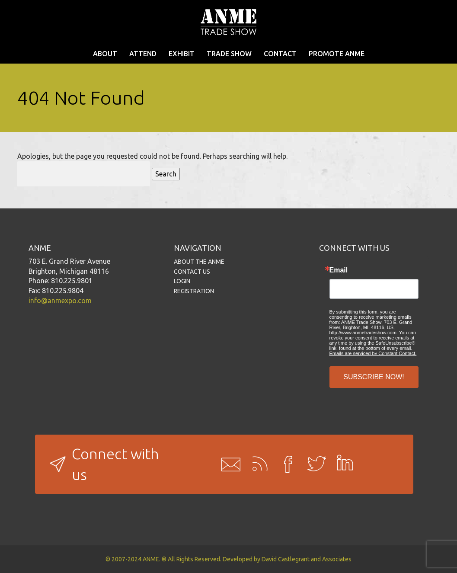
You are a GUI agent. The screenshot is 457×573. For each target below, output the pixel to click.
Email (338, 270)
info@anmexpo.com (60, 300)
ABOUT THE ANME (199, 261)
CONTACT (280, 54)
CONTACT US (192, 271)
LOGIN (182, 281)
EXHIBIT (182, 54)
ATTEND (143, 54)
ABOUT (105, 54)
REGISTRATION (194, 291)
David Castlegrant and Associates (307, 559)
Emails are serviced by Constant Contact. (373, 353)
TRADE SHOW (229, 54)
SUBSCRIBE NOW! (373, 377)
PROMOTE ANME (336, 54)
